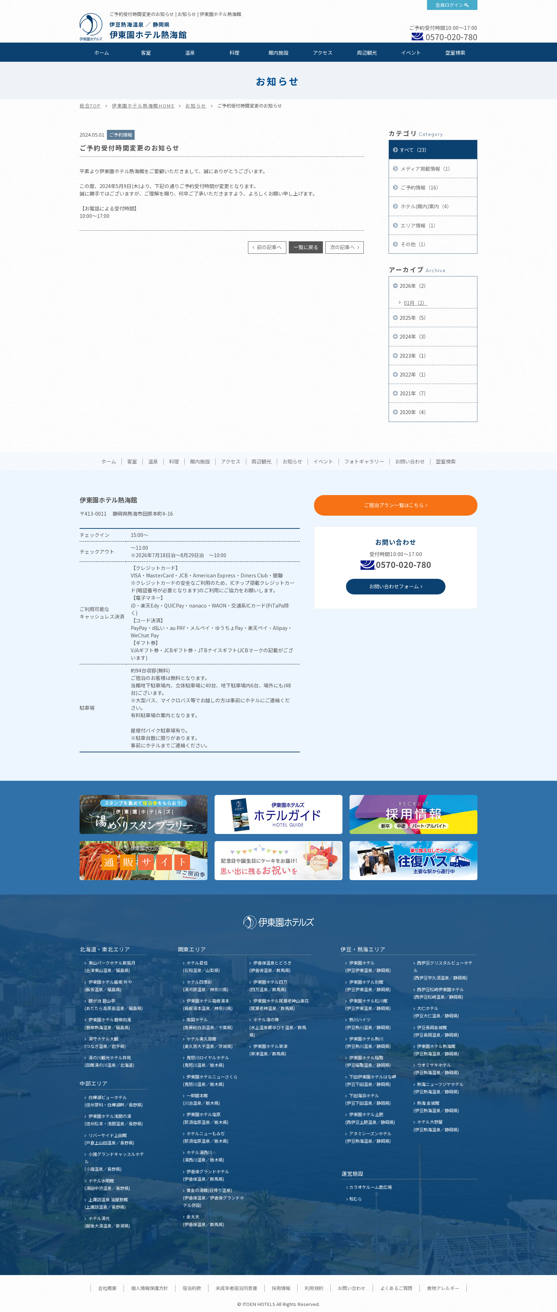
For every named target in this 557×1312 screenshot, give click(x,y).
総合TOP (90, 105)
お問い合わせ (410, 462)
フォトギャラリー (364, 462)
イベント (411, 52)
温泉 (190, 52)
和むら (355, 1199)
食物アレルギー (443, 1288)
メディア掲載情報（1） (426, 168)
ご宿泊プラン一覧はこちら (394, 505)
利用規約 (314, 1288)
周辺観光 (367, 52)
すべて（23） (414, 149)
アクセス (322, 52)
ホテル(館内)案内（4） (426, 206)
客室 (146, 52)
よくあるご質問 (396, 1288)
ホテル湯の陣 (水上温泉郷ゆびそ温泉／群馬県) (277, 1026)
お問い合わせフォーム (394, 586)
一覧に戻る (305, 247)
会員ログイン (449, 4)
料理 (234, 52)
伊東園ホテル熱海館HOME (143, 105)
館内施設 (278, 52)
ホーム (101, 52)
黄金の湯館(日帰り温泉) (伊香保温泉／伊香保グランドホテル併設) (213, 1197)
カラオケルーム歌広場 (370, 1187)
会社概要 (107, 1288)
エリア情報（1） (419, 225)
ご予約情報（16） (420, 187)
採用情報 (281, 1288)
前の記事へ (269, 247)
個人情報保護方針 (149, 1288)
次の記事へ (343, 247)
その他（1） (414, 244)
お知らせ (195, 105)
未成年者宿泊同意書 (236, 1288)
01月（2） (415, 302)
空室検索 (455, 52)
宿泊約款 (192, 1288)
